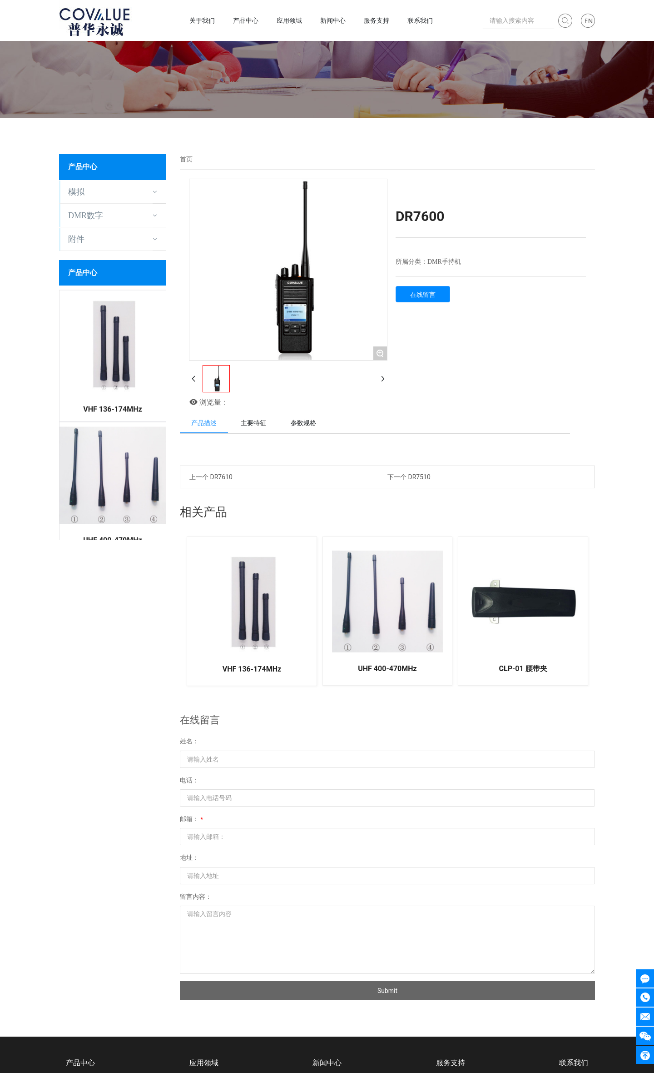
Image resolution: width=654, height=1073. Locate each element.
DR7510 (419, 477)
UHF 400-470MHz (112, 527)
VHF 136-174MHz (112, 395)
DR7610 (221, 477)
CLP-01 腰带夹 (523, 668)
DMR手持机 (444, 261)
